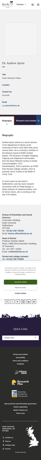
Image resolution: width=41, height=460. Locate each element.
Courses (21, 4)
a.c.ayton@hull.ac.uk (11, 106)
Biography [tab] (7, 122)
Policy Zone (20, 413)
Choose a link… (20, 337)
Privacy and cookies (20, 354)
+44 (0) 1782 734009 (15, 259)
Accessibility (20, 357)
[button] (32, 4)
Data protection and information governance (20, 404)
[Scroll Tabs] (38, 120)
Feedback (20, 364)
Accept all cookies (20, 282)
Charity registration (20, 407)
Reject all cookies (20, 287)
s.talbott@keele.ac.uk (18, 252)
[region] (20, 280)
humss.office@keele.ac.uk (20, 233)
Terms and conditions (20, 361)
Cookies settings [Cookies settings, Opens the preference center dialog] (20, 293)
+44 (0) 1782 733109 (15, 231)
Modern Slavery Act (20, 410)
